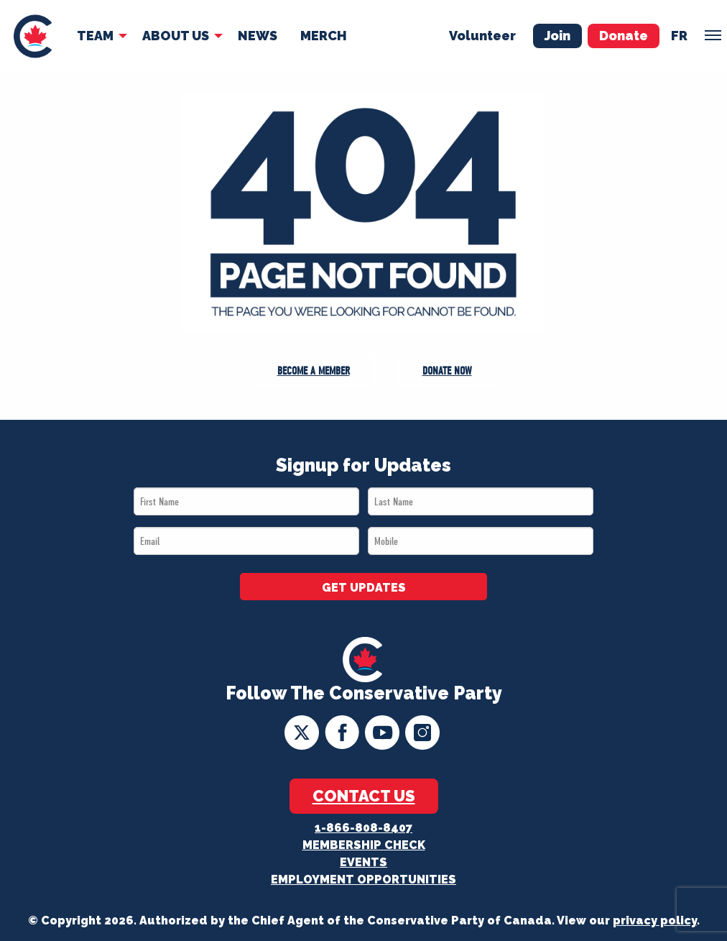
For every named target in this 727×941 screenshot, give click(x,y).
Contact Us (363, 795)
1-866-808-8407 (363, 828)
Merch (323, 35)
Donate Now (447, 370)
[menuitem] (32, 36)
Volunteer (482, 35)
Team (95, 35)
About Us (175, 35)
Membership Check (363, 845)
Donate (623, 35)
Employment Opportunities (363, 879)
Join (557, 35)
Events (363, 862)
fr (679, 35)
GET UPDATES (364, 588)
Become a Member (313, 370)
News (257, 35)
